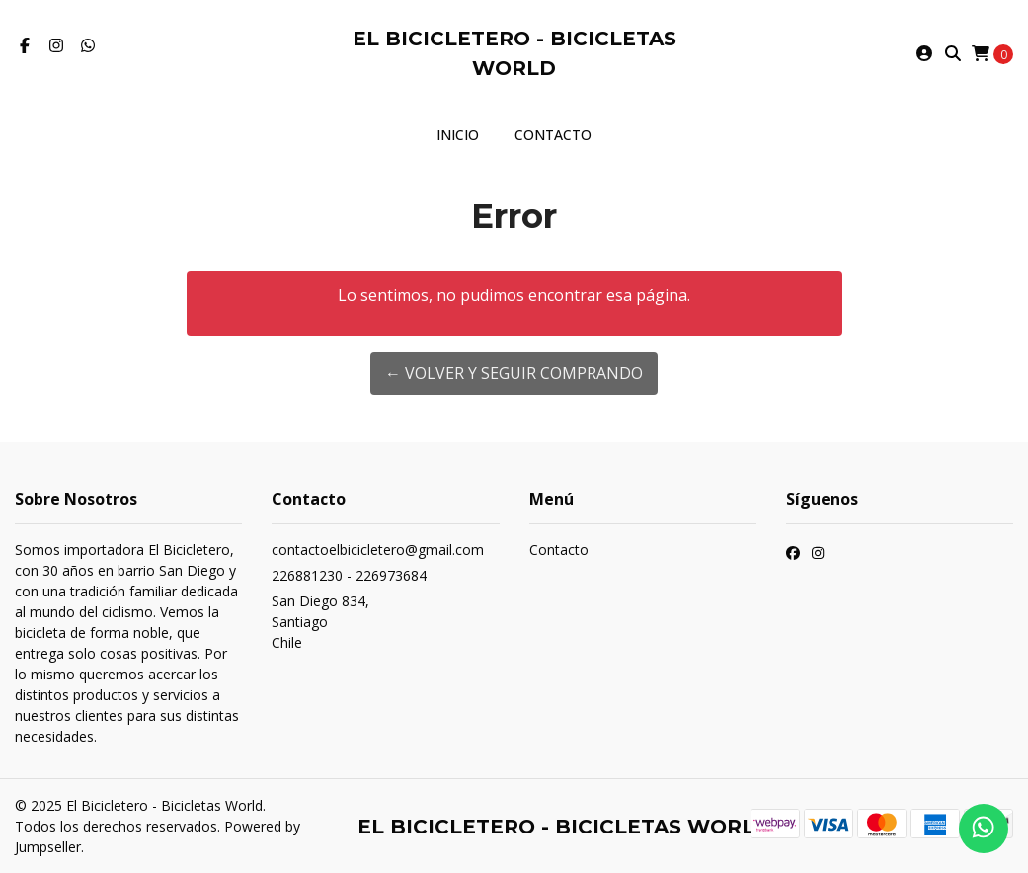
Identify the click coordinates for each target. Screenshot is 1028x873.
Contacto (553, 134)
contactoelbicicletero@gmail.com (378, 549)
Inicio (457, 134)
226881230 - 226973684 (349, 575)
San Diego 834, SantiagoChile (320, 622)
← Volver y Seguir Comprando (514, 373)
